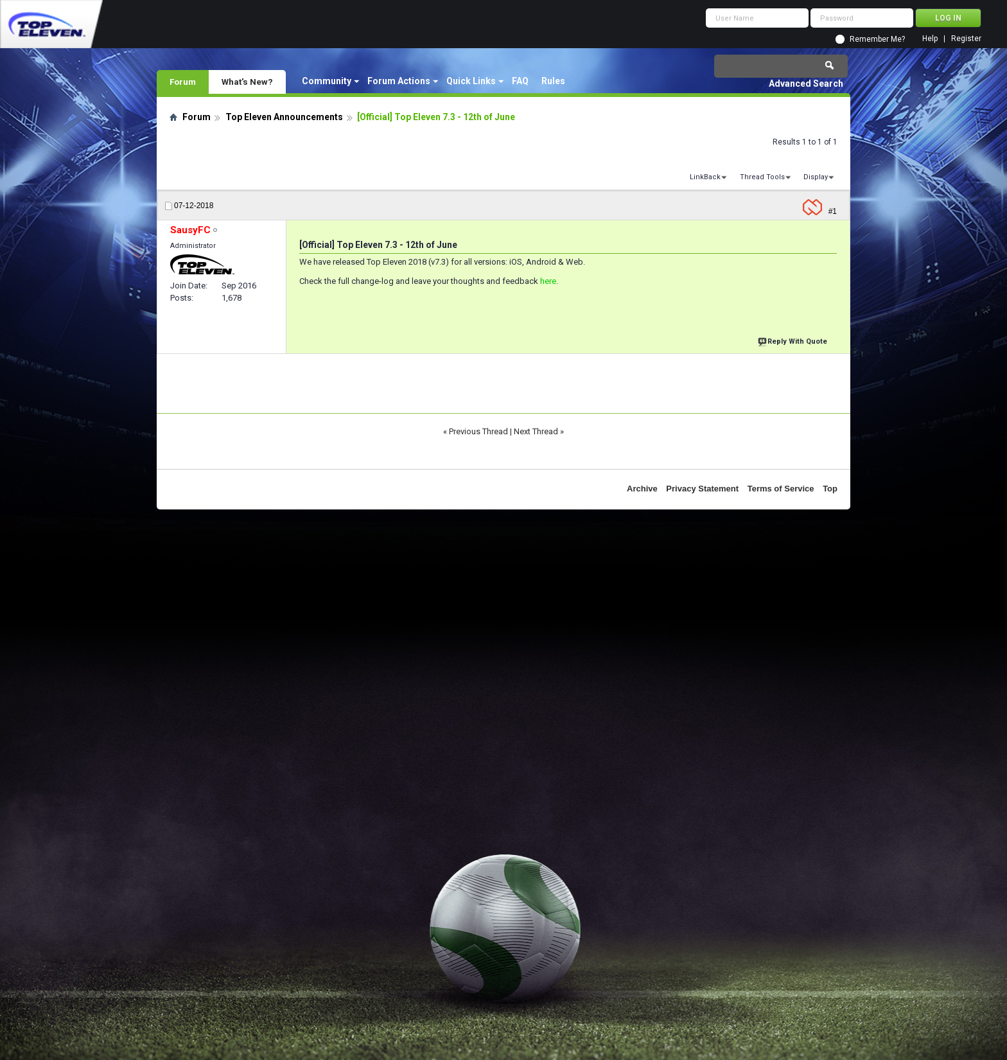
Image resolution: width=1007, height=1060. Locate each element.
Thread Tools (762, 177)
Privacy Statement (702, 488)
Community (326, 81)
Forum (183, 81)
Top (830, 488)
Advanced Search (806, 83)
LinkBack (705, 177)
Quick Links (471, 81)
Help (930, 38)
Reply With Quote (793, 340)
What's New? (247, 81)
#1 (832, 211)
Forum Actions (398, 81)
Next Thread (536, 431)
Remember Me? (877, 39)
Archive (642, 488)
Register (966, 38)
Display (815, 177)
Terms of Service (781, 488)
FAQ (520, 81)
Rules (553, 81)
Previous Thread (478, 431)
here (548, 281)
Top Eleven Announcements (284, 117)
